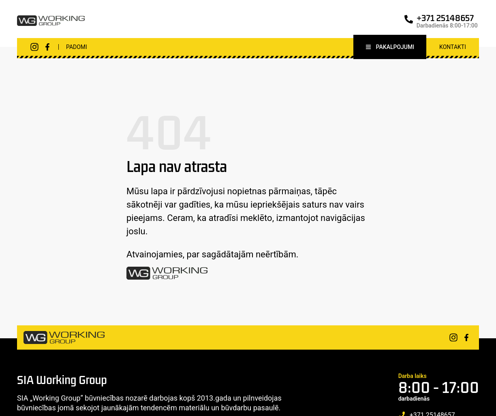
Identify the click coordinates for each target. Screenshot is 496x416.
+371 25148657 (445, 18)
